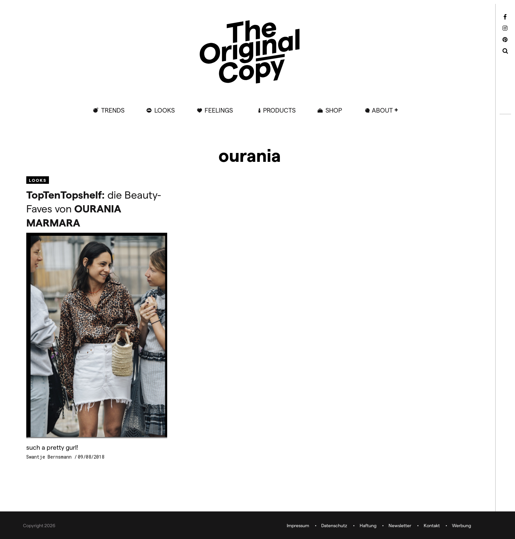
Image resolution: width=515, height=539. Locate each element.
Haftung (368, 525)
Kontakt (432, 525)
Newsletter (400, 525)
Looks (164, 110)
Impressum (298, 525)
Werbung (461, 525)
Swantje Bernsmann (50, 457)
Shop (333, 110)
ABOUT (382, 110)
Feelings (219, 110)
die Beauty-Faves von (93, 208)
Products (279, 110)
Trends (112, 110)
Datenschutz (334, 525)
